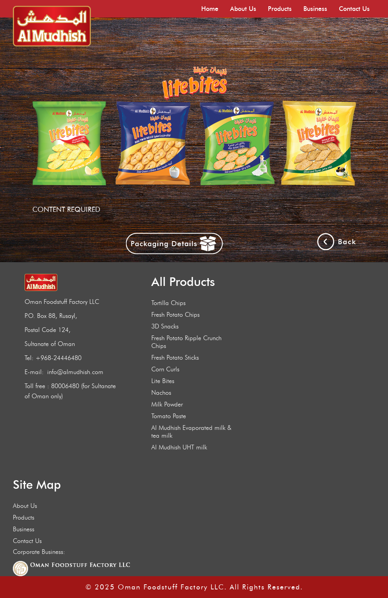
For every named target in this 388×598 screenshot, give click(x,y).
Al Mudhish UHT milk (179, 447)
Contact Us (354, 8)
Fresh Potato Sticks (175, 357)
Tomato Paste (168, 416)
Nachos (161, 392)
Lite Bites (162, 381)
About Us (243, 8)
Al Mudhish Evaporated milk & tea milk (191, 431)
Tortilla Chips (168, 303)
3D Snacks (165, 326)
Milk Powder (167, 404)
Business (315, 8)
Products (280, 8)
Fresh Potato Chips (175, 314)
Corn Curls (165, 369)
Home (209, 8)
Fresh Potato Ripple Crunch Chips (186, 342)
